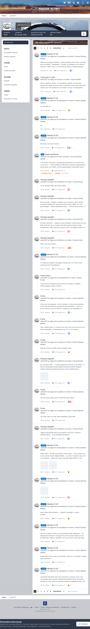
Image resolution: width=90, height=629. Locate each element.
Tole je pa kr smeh (47, 77)
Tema (37, 607)
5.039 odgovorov (58, 312)
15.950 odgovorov (60, 91)
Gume (42, 296)
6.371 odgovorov (60, 70)
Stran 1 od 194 (73, 48)
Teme (6, 66)
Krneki (78, 79)
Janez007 (43, 56)
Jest (60, 156)
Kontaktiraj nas (65, 607)
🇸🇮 (31, 607)
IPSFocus (26, 607)
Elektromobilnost (52, 154)
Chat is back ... (46, 275)
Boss (60, 79)
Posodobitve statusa (10, 52)
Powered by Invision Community (45, 611)
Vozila (6, 95)
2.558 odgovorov (58, 289)
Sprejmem (83, 624)
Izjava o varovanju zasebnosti (50, 607)
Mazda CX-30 (52, 54)
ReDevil (61, 182)
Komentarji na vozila (10, 99)
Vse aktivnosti (8, 42)
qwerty (61, 298)
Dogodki (6, 81)
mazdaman (62, 56)
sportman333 (63, 278)
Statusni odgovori (9, 56)
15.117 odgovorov (58, 189)
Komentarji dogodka (10, 85)
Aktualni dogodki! (47, 180)
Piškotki (73, 607)
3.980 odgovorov (58, 171)
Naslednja (57, 48)
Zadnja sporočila (9, 70)
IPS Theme (17, 607)
